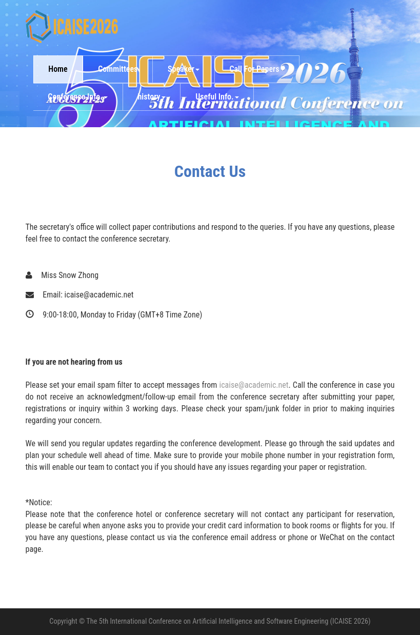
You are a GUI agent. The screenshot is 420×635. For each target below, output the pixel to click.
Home (57, 69)
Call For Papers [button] (256, 69)
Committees (117, 69)
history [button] (151, 97)
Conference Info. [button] (78, 97)
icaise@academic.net (254, 385)
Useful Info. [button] (217, 97)
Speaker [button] (183, 69)
